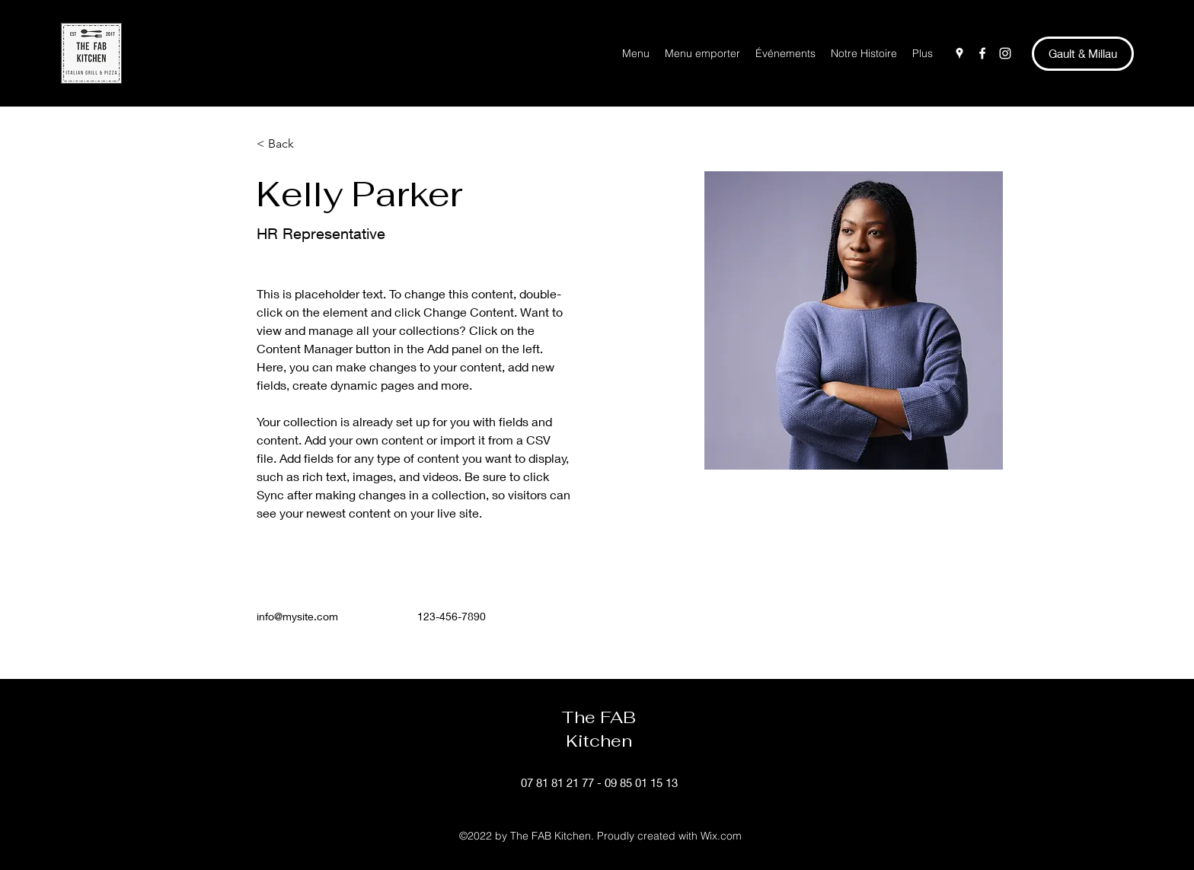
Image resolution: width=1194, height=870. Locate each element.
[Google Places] (959, 53)
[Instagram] (1005, 53)
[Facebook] (982, 53)
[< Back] (287, 144)
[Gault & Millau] (1083, 54)
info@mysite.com (297, 616)
